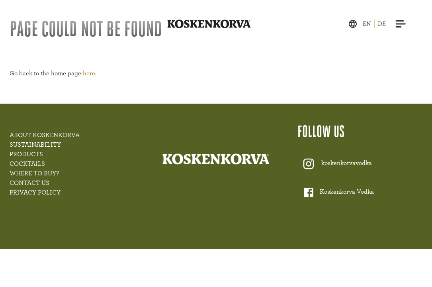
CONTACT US (29, 183)
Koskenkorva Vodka (347, 192)
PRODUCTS (26, 154)
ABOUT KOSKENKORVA (45, 135)
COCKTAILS (27, 164)
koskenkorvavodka (346, 163)
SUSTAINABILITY (35, 145)
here (89, 73)
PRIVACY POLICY (35, 192)
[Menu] (401, 24)
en (367, 24)
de (382, 24)
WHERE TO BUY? (34, 173)
